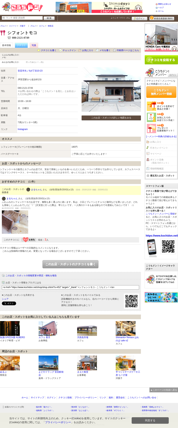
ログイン (139, 18)
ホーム (161, 11)
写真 (34, 45)
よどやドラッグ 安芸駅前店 (51, 373)
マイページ (155, 153)
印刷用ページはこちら (128, 50)
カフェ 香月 (44, 337)
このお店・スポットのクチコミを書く (70, 264)
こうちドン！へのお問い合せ (141, 397)
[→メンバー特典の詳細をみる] (161, 136)
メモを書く (105, 50)
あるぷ (3, 372)
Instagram (23, 129)
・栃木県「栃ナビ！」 (43, 407)
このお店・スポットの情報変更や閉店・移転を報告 (31, 275)
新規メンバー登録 (161, 18)
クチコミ (21, 45)
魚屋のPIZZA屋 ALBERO (12, 337)
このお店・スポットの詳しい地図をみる (111, 117)
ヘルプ (161, 7)
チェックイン (69, 50)
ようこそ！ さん (120, 18)
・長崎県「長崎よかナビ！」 (152, 407)
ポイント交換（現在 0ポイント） (160, 161)
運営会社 (120, 397)
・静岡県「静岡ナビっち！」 (117, 407)
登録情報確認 (157, 168)
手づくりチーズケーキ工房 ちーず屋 (128, 373)
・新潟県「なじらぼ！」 (80, 410)
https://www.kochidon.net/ (162, 235)
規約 (111, 397)
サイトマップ (37, 397)
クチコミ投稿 (65, 397)
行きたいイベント (159, 148)
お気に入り (87, 50)
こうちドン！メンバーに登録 (160, 213)
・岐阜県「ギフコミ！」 (115, 410)
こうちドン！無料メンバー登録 (161, 92)
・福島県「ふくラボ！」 (44, 410)
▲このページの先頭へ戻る (163, 390)
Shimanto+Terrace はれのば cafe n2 (127, 339)
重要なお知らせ (164, 4)
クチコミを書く (49, 50)
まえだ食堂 (82, 372)
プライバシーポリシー (86, 397)
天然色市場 (82, 337)
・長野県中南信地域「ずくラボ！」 (155, 410)
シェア (5, 299)
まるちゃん (36, 189)
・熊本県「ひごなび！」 (80, 407)
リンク (102, 397)
